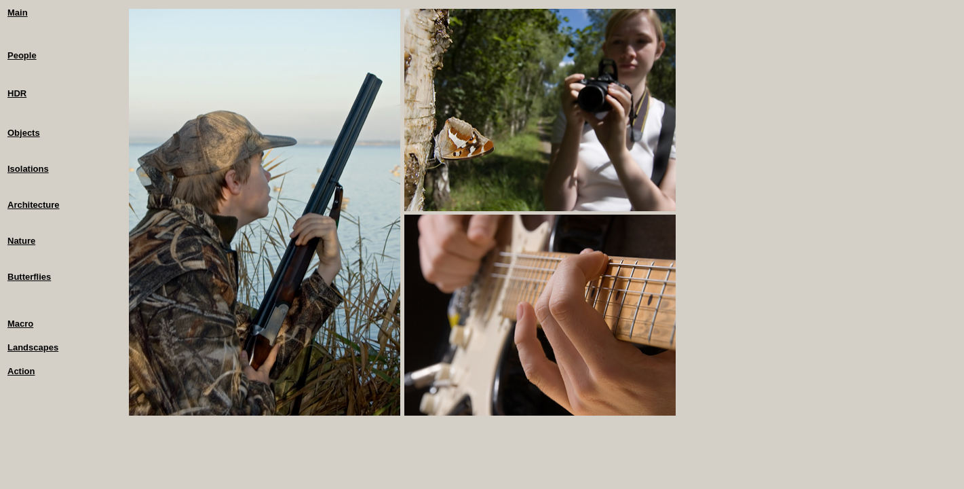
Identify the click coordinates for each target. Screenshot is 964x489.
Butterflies (29, 277)
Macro (20, 324)
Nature (21, 241)
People (22, 55)
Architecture (33, 205)
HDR (16, 93)
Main (17, 12)
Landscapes (32, 347)
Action (21, 371)
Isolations (28, 169)
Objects (23, 133)
